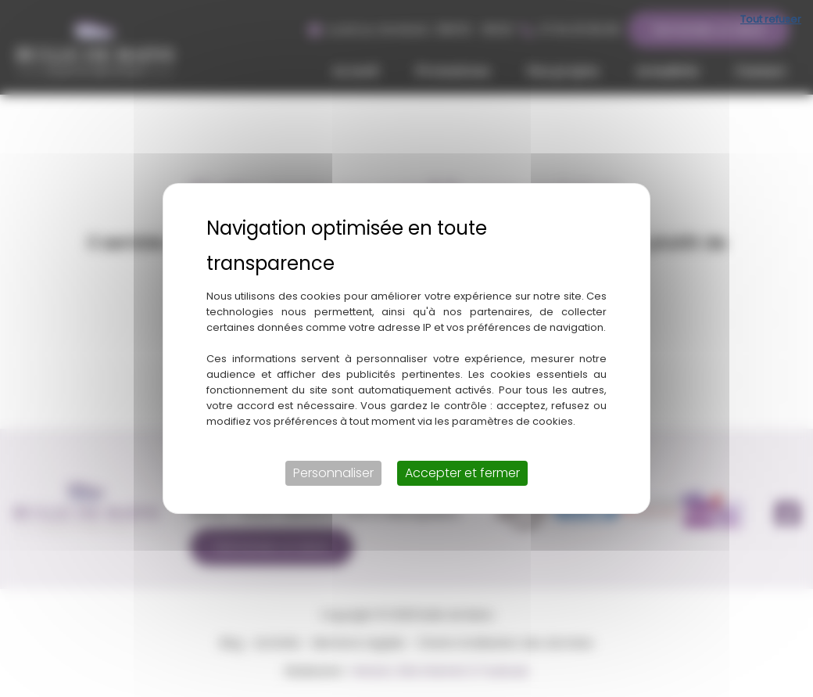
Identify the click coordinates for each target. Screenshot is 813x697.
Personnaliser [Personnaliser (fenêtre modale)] (333, 473)
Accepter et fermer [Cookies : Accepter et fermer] (462, 473)
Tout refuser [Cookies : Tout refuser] (770, 19)
